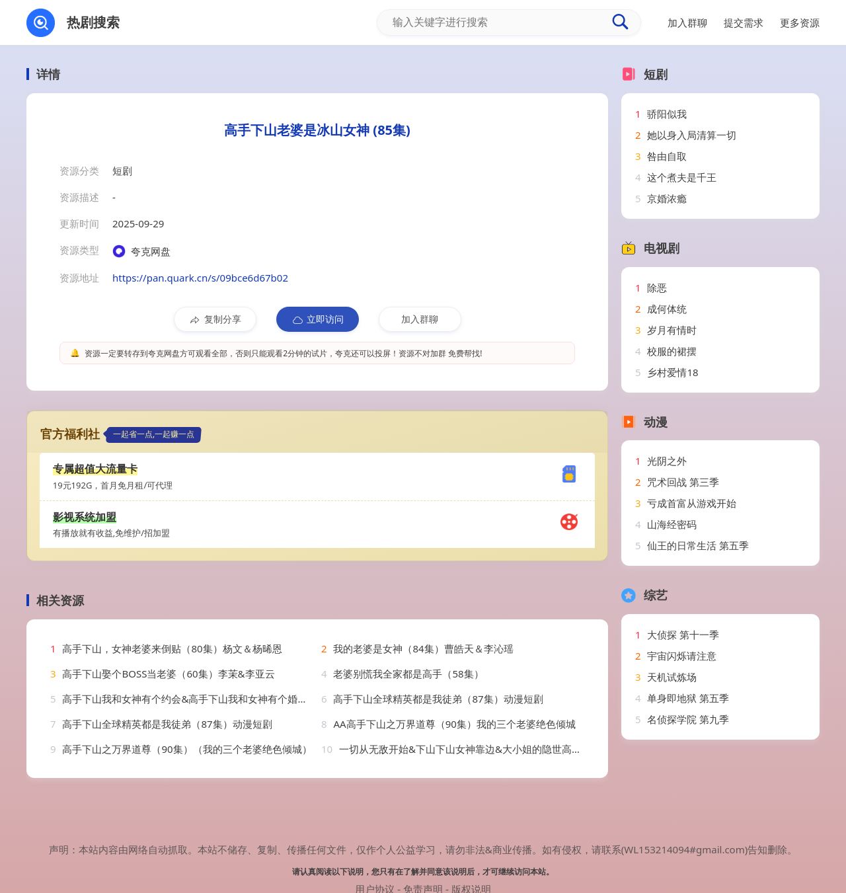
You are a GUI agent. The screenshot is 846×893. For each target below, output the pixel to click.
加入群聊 (419, 319)
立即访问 (317, 319)
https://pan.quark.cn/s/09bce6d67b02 (200, 277)
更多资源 (800, 22)
